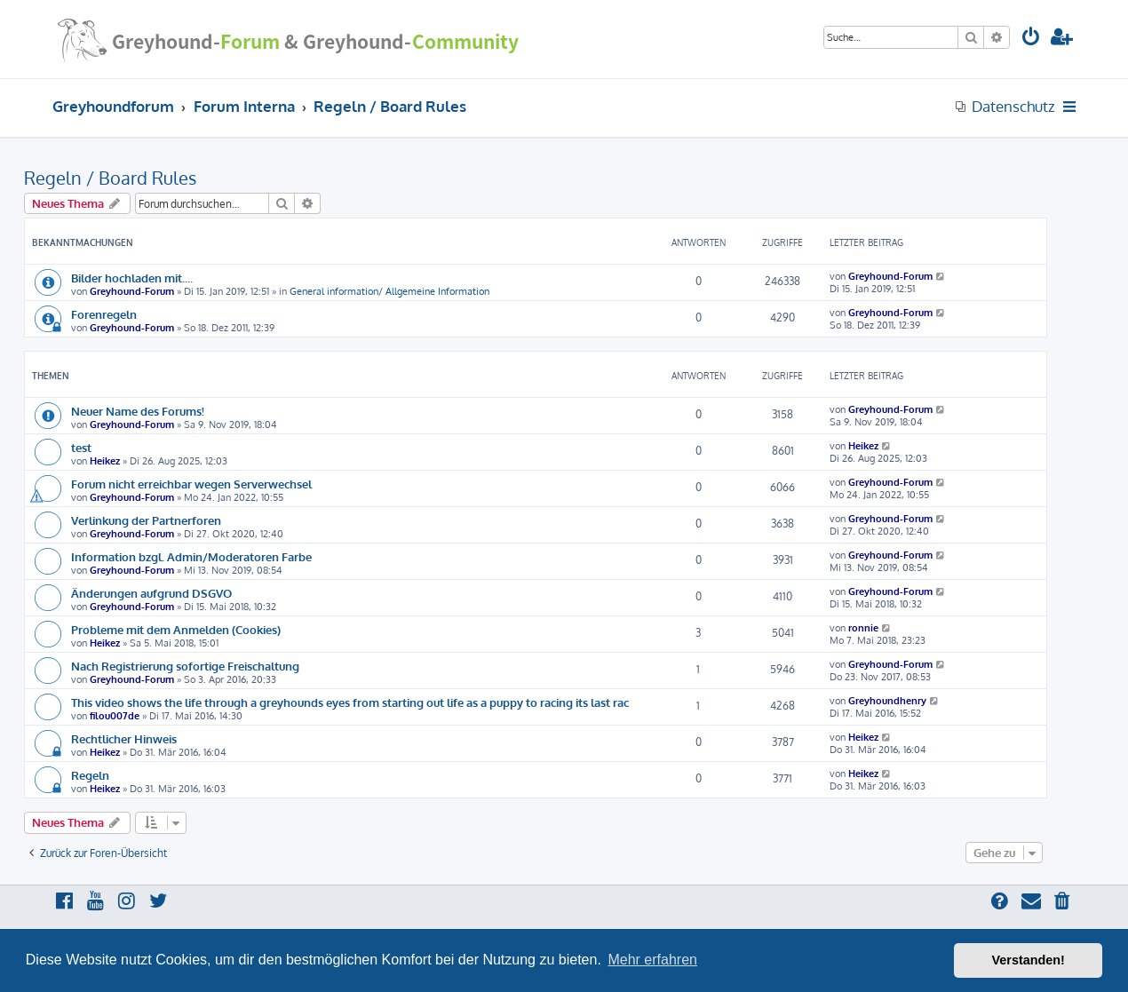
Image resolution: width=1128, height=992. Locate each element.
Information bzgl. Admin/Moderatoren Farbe (191, 556)
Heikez (105, 461)
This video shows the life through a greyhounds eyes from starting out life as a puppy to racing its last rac (350, 702)
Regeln (90, 774)
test (81, 447)
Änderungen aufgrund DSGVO (151, 592)
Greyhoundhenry (887, 700)
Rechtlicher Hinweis (124, 738)
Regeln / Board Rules (110, 177)
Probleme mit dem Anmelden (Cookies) (176, 629)
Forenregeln (104, 313)
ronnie (863, 628)
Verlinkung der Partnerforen (146, 520)
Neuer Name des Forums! (137, 410)
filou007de (114, 716)
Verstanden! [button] (1028, 960)
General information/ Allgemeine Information (389, 291)
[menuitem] (1031, 39)
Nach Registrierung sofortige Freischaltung (185, 665)
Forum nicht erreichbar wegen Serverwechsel (191, 483)
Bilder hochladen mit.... (132, 277)
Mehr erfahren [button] (652, 959)
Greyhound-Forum (132, 291)
